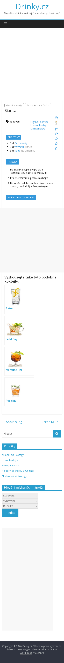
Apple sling (12, 422)
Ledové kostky (38, 125)
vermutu (19, 146)
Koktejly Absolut (11, 465)
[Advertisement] (32, 67)
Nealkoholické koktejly (14, 476)
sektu (17, 150)
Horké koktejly (10, 460)
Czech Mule (52, 422)
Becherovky (21, 143)
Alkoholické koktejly (14, 105)
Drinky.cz (32, 6)
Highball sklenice (39, 122)
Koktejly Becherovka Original (38, 105)
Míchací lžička (37, 128)
